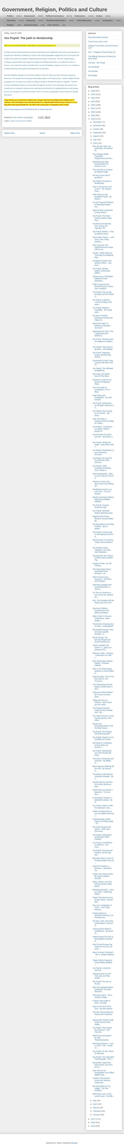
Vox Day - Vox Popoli (96, 63)
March (96, 1108)
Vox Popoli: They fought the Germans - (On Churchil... (102, 1030)
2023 (93, 101)
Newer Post (9, 133)
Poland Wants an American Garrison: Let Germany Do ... (103, 915)
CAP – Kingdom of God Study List (101, 52)
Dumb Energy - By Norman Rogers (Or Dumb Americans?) (101, 639)
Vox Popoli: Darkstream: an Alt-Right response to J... (103, 405)
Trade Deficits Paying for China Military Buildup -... (102, 962)
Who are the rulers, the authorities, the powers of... (103, 148)
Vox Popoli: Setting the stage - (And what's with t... (103, 444)
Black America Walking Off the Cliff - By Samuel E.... (103, 768)
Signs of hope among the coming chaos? (103, 211)
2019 (93, 115)
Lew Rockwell (93, 67)
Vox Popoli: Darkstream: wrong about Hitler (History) (102, 837)
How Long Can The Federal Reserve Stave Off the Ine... (103, 247)
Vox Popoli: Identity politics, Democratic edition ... (101, 271)
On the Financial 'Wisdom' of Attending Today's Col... (103, 204)
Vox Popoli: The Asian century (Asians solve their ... (102, 218)
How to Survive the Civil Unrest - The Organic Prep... (102, 189)
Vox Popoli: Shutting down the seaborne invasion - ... (103, 341)
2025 (93, 94)
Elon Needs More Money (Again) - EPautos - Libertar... (103, 663)
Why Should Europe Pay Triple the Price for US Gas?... (102, 946)
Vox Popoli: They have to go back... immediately (103, 348)
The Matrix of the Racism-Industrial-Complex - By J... (103, 776)
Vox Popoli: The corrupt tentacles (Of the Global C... (103, 294)
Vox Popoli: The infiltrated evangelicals (103, 369)
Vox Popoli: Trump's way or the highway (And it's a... (103, 534)
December (97, 122)
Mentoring (30, 20)
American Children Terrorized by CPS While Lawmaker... (101, 610)
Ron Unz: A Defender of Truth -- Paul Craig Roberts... (102, 907)
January (96, 1115)
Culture (99, 16)
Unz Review (93, 71)
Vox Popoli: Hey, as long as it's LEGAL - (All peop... (102, 413)
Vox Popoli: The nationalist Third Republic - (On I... (103, 1058)
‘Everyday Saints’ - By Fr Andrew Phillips (102, 996)
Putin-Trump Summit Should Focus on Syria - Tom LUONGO (103, 286)
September (97, 133)
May (95, 1100)
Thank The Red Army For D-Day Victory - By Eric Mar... (103, 899)
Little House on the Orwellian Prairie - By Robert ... (102, 196)
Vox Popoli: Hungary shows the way (101, 506)
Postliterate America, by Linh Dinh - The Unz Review (102, 491)
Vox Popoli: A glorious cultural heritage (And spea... (102, 302)
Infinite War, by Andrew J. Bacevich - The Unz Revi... (103, 792)
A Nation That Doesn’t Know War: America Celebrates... (101, 1080)
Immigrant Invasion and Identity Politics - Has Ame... (102, 263)
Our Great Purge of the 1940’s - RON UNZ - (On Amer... (102, 829)
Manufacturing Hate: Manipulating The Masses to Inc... (101, 164)
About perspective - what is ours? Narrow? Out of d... (103, 476)
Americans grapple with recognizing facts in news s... (102, 587)
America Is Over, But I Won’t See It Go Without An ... (103, 483)
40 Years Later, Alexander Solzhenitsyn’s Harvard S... (103, 923)
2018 (93, 119)
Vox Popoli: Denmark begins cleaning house (103, 512)
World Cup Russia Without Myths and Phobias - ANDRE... (103, 499)
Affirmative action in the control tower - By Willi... (103, 1095)
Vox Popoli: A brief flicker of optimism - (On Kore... (102, 845)
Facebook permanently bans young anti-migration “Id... (102, 226)
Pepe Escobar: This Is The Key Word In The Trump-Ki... (103, 679)
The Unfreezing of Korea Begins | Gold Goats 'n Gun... (103, 686)
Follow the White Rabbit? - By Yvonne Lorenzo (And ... (103, 694)
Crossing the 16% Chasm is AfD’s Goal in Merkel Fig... (103, 558)
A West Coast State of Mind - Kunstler (101, 1002)
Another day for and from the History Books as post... (103, 784)
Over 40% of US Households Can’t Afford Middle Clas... (103, 1072)
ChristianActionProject (56, 20)
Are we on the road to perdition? (101, 176)
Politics (10, 16)
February (97, 1111)
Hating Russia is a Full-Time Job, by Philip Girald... (102, 976)
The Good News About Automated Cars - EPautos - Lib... (102, 571)
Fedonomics (80, 16)
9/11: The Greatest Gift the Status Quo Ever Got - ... (103, 602)
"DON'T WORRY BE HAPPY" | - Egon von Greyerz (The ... (102, 647)
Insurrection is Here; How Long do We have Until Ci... (103, 362)
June (95, 143)
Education (11, 20)
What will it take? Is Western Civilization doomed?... (101, 325)
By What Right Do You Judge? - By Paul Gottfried (102, 1088)
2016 (93, 1122)
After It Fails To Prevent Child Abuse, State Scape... (102, 618)
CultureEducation (84, 20)
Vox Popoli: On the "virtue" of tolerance (103, 1052)
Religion (10, 25)
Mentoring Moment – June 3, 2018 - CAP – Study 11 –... (103, 1045)
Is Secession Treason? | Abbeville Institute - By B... (103, 800)
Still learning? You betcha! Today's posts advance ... (103, 542)
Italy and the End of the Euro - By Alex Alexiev (102, 1007)
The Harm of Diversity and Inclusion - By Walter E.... (103, 761)
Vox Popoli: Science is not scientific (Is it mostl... (103, 738)
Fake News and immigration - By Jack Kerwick (102, 397)
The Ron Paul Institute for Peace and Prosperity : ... (103, 1014)
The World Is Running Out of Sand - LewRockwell (103, 625)
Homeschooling (30, 25)
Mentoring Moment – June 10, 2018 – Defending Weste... (103, 892)
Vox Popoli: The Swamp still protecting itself (102, 733)
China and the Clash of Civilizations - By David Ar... (103, 931)
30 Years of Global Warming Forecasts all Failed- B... (103, 318)
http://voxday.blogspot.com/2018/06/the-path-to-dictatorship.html (28, 109)
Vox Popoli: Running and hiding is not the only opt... (102, 852)
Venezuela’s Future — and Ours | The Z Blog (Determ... (103, 239)
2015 (93, 1126)
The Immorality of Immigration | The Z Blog (101, 390)
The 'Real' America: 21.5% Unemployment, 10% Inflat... (103, 718)
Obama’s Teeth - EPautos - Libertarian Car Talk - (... (103, 655)
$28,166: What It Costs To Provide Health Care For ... (103, 860)
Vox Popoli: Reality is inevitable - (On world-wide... (102, 310)
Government (29, 16)
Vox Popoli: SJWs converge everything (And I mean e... (102, 468)
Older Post (75, 133)
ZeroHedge (92, 75)
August (96, 136)
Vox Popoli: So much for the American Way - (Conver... (102, 460)
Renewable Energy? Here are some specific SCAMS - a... (103, 632)
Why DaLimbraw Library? (98, 37)
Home (42, 133)
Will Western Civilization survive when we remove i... (102, 745)
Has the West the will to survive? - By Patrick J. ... (103, 437)
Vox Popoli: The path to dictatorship (102, 182)
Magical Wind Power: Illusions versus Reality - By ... (103, 518)
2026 (93, 91)
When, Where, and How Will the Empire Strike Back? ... (102, 884)
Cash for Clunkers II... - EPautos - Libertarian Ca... (102, 868)
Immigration (108, 20)
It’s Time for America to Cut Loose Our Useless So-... (103, 595)
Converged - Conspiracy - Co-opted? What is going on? (103, 429)
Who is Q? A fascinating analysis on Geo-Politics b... (103, 671)
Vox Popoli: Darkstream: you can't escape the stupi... (102, 753)
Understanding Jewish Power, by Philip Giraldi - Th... (103, 821)
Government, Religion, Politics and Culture (54, 9)
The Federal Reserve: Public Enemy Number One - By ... (103, 710)
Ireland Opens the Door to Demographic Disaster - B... (103, 939)
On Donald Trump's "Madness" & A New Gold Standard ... (102, 550)
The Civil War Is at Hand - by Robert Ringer (103, 171)
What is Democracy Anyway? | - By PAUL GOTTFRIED (102, 579)
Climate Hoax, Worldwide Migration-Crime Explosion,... (103, 278)
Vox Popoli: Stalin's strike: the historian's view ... (103, 807)
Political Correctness (55, 16)
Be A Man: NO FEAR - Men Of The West (102, 375)
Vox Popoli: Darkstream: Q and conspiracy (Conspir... (103, 452)
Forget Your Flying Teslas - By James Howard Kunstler (103, 876)
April (95, 1104)
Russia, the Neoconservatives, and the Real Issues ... (103, 726)
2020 (93, 112)
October (96, 129)
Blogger (75, 1143)
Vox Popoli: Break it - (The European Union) (103, 233)
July (95, 140)
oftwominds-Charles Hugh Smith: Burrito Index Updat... (103, 1022)
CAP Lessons (53, 25)
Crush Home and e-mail (97, 42)
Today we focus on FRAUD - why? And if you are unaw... (102, 702)
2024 (93, 98)
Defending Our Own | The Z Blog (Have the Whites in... (103, 333)
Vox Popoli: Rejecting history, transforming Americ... (102, 355)
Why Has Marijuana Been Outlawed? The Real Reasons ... (103, 989)
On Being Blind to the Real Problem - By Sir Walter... (103, 526)
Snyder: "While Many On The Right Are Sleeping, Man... (103, 255)
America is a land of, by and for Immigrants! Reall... (102, 382)
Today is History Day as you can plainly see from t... (103, 813)
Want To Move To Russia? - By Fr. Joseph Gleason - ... (103, 954)
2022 (93, 105)
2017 (93, 1119)
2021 (93, 108)
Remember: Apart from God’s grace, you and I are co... (103, 1065)
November (97, 125)
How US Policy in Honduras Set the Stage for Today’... (103, 421)
